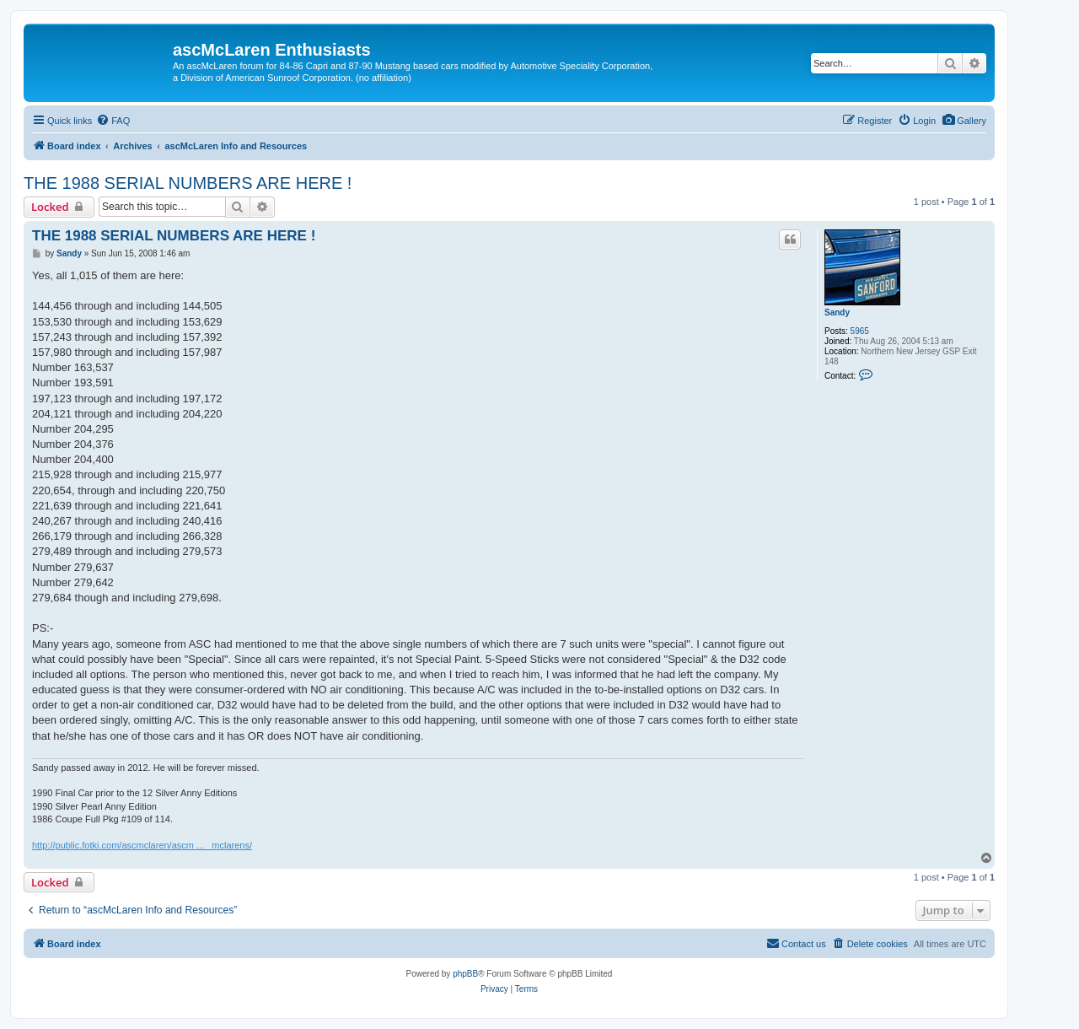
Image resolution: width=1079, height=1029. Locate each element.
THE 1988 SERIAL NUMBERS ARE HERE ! (188, 183)
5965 (860, 331)
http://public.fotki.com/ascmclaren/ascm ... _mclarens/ (142, 845)
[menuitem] (964, 120)
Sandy (837, 312)
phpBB (465, 973)
